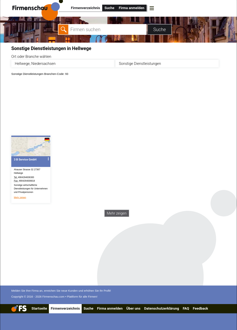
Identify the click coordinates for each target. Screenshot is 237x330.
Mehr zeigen (20, 197)
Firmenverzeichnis (85, 8)
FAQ (186, 308)
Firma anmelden (131, 8)
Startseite (39, 308)
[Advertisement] (121, 106)
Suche (109, 8)
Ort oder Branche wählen (31, 56)
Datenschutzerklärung (161, 308)
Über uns (133, 308)
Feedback (200, 308)
